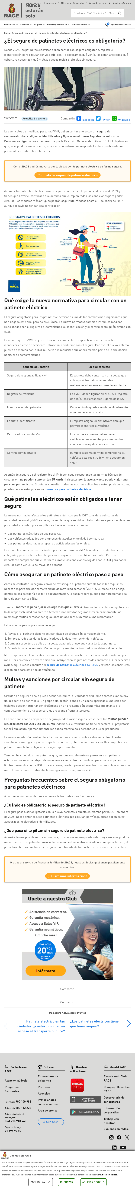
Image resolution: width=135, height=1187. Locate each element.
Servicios (24, 24)
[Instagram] (111, 1139)
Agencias (44, 1096)
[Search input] (94, 13)
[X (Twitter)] (127, 1139)
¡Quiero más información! (67, 878)
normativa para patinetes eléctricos (68, 491)
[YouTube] (123, 1149)
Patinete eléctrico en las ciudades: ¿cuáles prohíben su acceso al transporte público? (41, 1029)
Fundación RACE (80, 24)
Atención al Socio (16, 1083)
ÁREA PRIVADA (50, 1125)
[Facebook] (119, 1139)
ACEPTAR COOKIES (93, 1182)
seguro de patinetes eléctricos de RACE (72, 666)
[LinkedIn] (114, 1149)
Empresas (50, 3)
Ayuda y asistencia (119, 24)
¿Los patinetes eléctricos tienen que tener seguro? (95, 1026)
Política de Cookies (107, 1174)
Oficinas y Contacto (72, 3)
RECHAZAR (66, 1182)
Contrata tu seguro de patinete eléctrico (68, 176)
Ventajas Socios (122, 3)
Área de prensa (98, 3)
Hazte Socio (9, 24)
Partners (44, 1090)
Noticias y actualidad (57, 24)
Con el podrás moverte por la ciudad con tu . (67, 166)
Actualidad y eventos (34, 119)
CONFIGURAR (40, 1182)
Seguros (38, 24)
